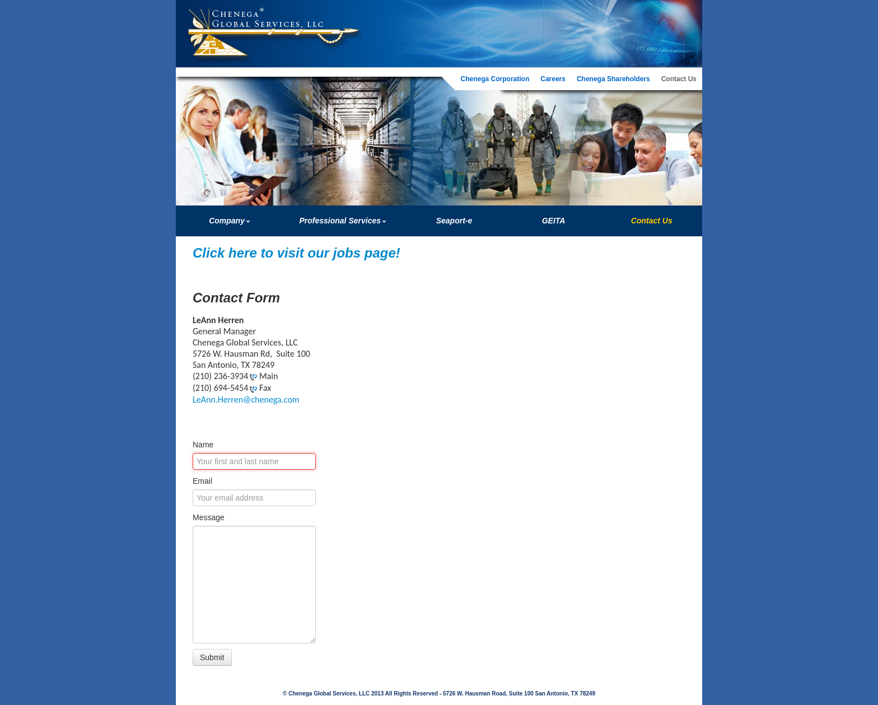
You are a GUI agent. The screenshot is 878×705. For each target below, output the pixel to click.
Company (229, 220)
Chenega (271, 22)
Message (209, 517)
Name (203, 444)
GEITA (554, 220)
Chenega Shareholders (613, 79)
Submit (212, 657)
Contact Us (679, 79)
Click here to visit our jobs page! (296, 252)
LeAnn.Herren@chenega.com (246, 399)
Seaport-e (454, 220)
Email (202, 481)
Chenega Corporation (495, 79)
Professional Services (342, 220)
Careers (553, 79)
